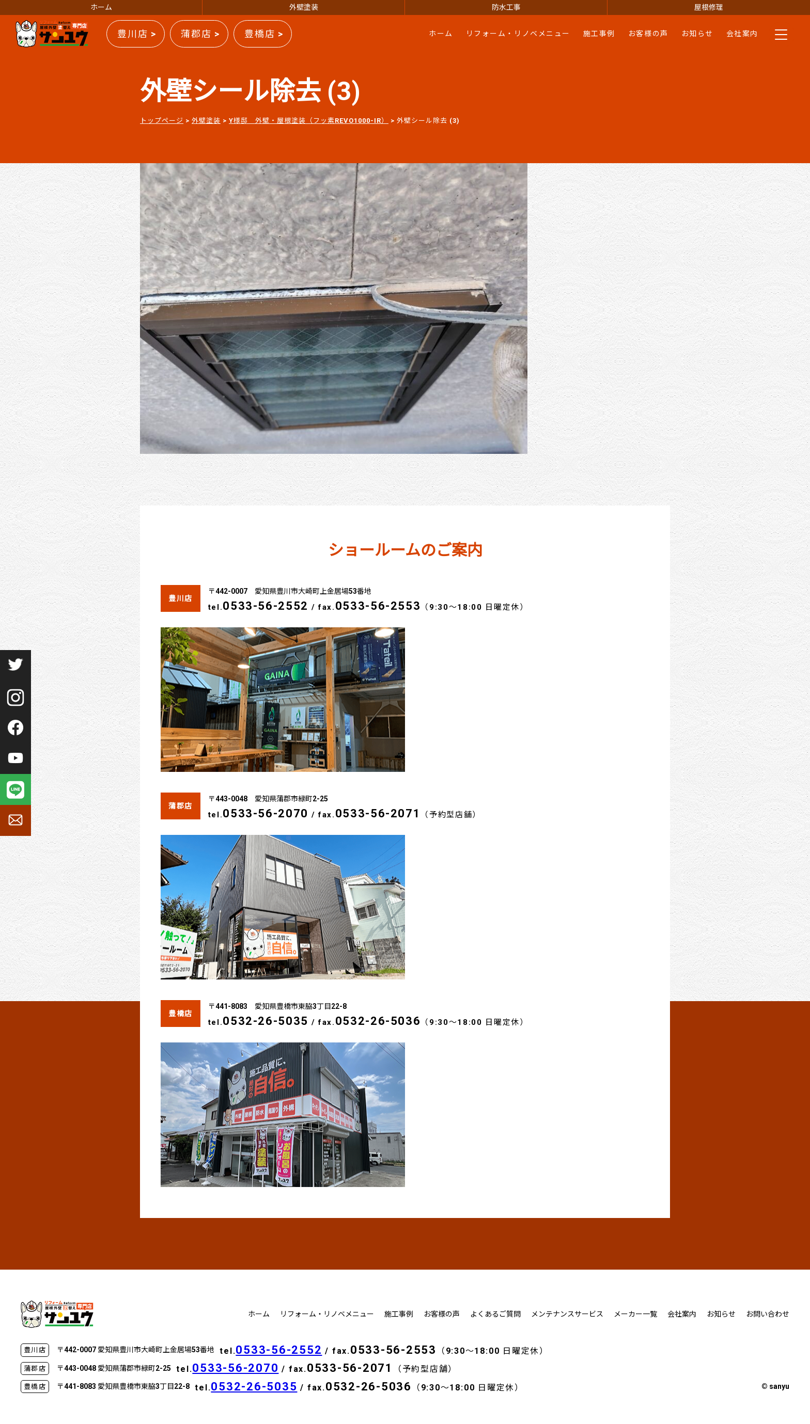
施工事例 (599, 33)
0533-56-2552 (265, 605)
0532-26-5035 (265, 1021)
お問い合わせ (767, 1314)
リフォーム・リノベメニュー (518, 33)
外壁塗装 (303, 7)
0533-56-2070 (265, 813)
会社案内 (742, 33)
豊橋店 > (264, 33)
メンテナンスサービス (567, 1314)
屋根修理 (708, 7)
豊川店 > (137, 33)
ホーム (101, 7)
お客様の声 (648, 33)
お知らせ (697, 33)
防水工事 (506, 7)
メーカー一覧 (635, 1314)
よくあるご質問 (495, 1314)
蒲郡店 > (200, 33)
